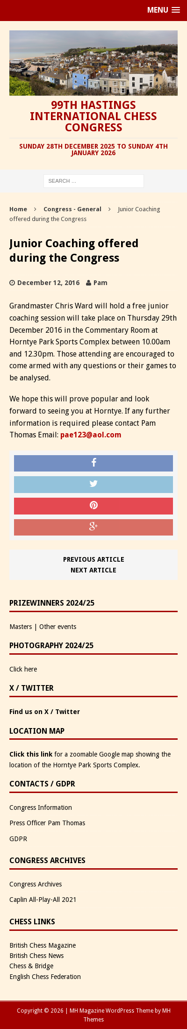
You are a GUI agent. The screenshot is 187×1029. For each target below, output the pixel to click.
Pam (101, 282)
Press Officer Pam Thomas (47, 823)
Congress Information (40, 807)
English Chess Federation (45, 976)
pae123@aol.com (91, 434)
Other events (57, 626)
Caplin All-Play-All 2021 (43, 899)
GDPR (18, 839)
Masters (20, 626)
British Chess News (36, 955)
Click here (23, 669)
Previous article (93, 559)
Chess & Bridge (31, 966)
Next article (93, 570)
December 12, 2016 (48, 282)
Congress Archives (35, 884)
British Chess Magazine (42, 945)
